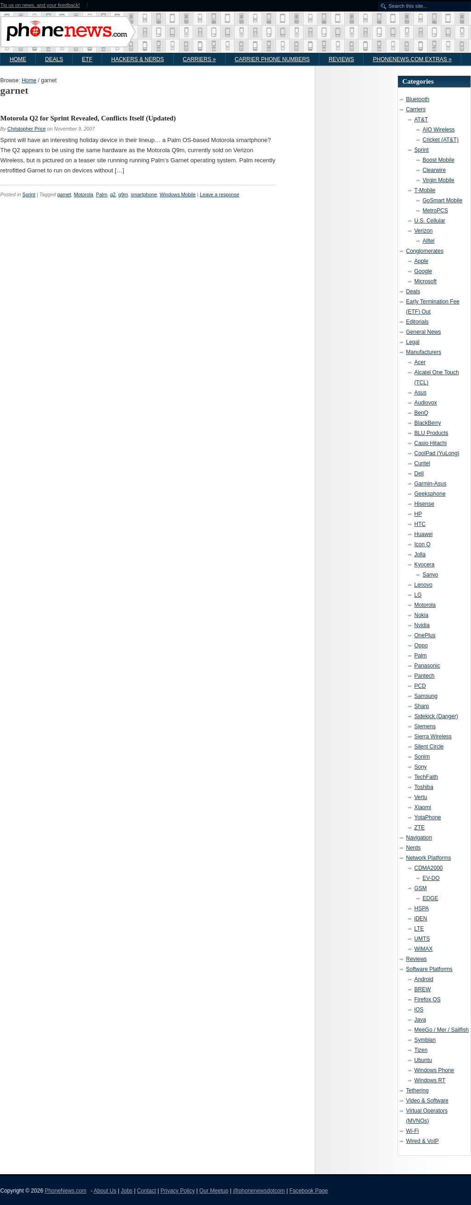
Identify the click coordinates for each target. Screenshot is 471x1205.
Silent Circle (429, 746)
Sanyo (430, 574)
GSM (420, 888)
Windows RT (430, 1080)
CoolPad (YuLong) (437, 453)
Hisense (424, 504)
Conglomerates (424, 251)
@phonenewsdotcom (259, 1191)
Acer (420, 362)
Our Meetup (213, 1191)
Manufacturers (424, 352)
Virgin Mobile (438, 180)
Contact (146, 1191)
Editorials (417, 322)
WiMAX (423, 949)
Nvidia (422, 625)
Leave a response (219, 194)
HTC (420, 524)
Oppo (421, 645)
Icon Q (422, 544)
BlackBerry (427, 423)
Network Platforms (428, 858)
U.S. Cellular (429, 220)
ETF (87, 59)
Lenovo (423, 585)
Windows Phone (434, 1070)
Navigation (419, 837)
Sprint (29, 194)
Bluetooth (418, 99)
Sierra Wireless (433, 736)
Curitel (422, 463)
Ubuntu (423, 1060)
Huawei (423, 534)
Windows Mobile (178, 194)
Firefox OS (427, 999)
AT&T (421, 119)
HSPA (421, 908)
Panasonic (427, 665)
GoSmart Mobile (443, 200)
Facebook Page (308, 1191)
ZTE (419, 827)
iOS (419, 1009)
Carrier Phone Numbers (272, 59)
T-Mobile (425, 190)
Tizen (421, 1050)
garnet (64, 194)
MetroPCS (435, 210)
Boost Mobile (438, 160)
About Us (105, 1191)
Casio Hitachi (430, 443)
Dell (419, 473)
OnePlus (425, 635)
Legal (413, 342)
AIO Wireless (439, 129)
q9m (123, 194)
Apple (421, 261)
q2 (112, 194)
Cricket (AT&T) (441, 140)
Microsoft (425, 281)
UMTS (422, 939)
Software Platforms (429, 969)
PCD (420, 686)
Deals (54, 59)
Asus (420, 392)
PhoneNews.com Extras (412, 59)
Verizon (423, 231)
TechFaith (426, 777)
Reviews (341, 59)
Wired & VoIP (422, 1141)
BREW (422, 989)
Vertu (420, 797)
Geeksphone (430, 494)
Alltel (429, 241)
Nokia (421, 615)
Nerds (413, 848)
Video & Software (427, 1100)
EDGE (430, 898)
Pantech (424, 676)
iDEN (420, 918)
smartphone (144, 194)
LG (418, 595)
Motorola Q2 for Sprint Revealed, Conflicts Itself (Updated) (88, 118)
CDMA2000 (428, 868)
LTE (419, 928)
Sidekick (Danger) (436, 716)
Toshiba (423, 787)
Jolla (420, 554)
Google (423, 271)
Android (423, 979)
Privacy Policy (177, 1191)
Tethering (417, 1090)
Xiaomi (422, 807)
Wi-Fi (412, 1131)
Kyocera (424, 564)
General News (423, 332)
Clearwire (434, 170)
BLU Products (431, 433)
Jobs (126, 1191)
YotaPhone (427, 817)
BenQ (421, 413)
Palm (102, 194)
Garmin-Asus (430, 483)
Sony (420, 767)
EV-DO (431, 878)
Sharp (421, 706)
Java (420, 1020)
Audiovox (425, 403)
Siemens (425, 726)
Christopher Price (26, 128)
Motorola (83, 194)
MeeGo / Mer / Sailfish (441, 1030)
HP (418, 514)
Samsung (426, 696)
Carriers (199, 59)
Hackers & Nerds (137, 59)
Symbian (425, 1040)
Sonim (422, 757)
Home (18, 59)
